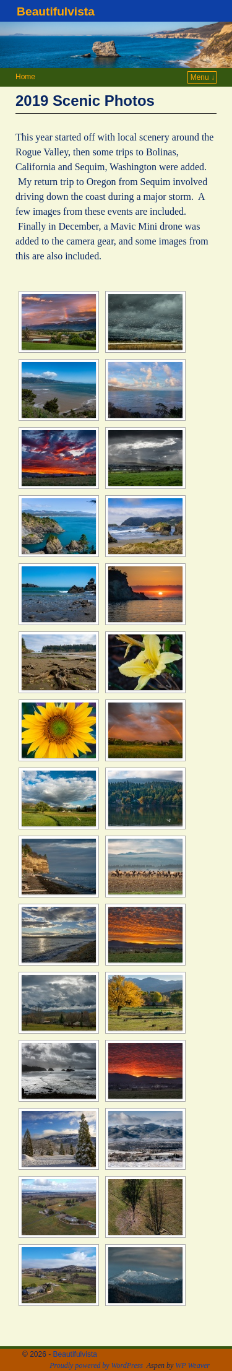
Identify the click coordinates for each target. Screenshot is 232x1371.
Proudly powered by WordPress (96, 1365)
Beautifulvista (56, 11)
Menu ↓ (203, 77)
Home (25, 76)
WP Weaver (192, 1365)
